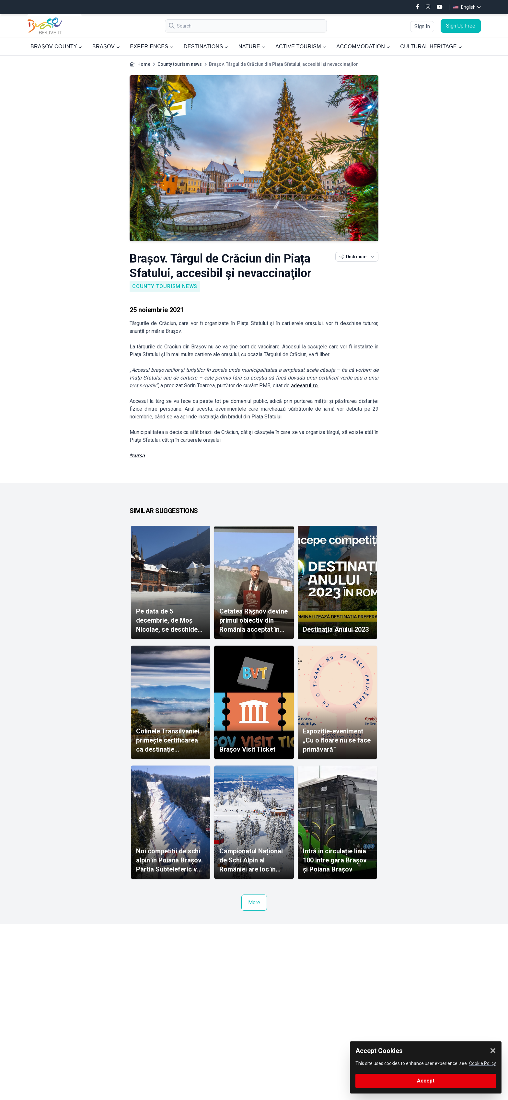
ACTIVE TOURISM (300, 46)
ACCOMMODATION (363, 46)
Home (143, 64)
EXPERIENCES (151, 46)
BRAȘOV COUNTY (56, 46)
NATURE (251, 46)
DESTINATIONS (206, 46)
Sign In (422, 26)
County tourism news (179, 64)
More (254, 902)
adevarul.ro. (305, 385)
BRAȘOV (106, 46)
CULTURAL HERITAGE (431, 46)
